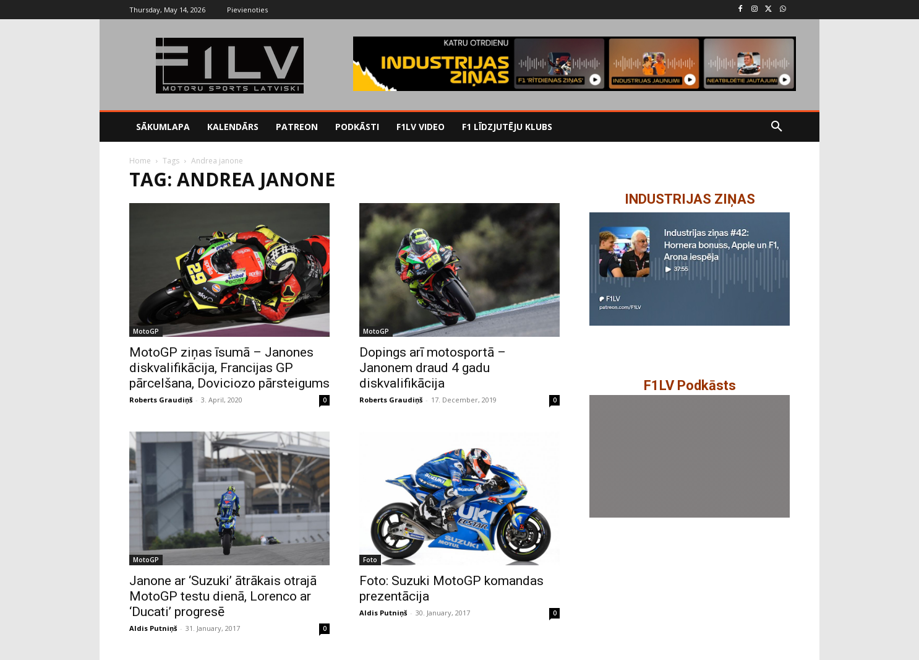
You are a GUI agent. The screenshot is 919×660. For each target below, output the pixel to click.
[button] (777, 127)
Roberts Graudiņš (160, 399)
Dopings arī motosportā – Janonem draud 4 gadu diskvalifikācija (432, 368)
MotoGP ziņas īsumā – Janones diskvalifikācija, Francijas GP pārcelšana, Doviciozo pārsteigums (229, 368)
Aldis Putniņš (153, 628)
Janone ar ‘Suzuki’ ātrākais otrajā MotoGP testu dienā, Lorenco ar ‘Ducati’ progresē (223, 596)
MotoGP (146, 331)
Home (140, 160)
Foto (370, 559)
